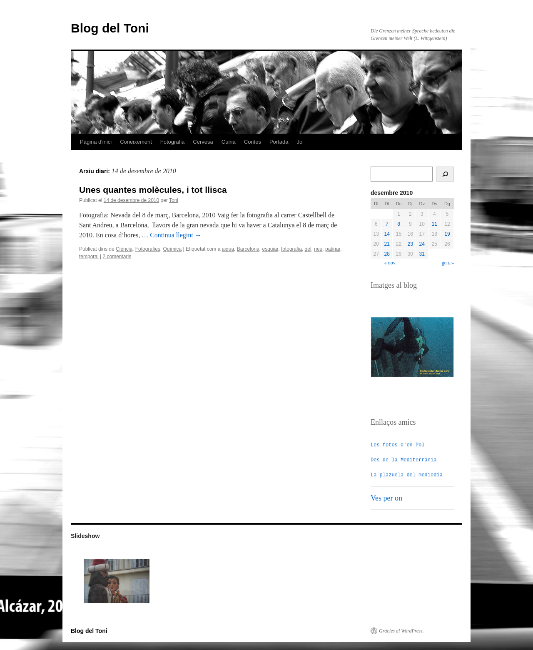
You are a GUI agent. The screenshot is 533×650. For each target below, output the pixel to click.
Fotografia (172, 142)
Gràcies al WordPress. (401, 630)
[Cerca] (445, 174)
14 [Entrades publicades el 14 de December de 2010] (387, 234)
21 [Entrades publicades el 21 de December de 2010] (387, 244)
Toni (173, 200)
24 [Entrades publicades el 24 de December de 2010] (422, 244)
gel (308, 249)
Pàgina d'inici (96, 142)
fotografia (291, 249)
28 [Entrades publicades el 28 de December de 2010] (387, 254)
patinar (332, 249)
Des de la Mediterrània (403, 459)
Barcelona (248, 249)
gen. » (448, 263)
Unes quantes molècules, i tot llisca (153, 189)
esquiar (270, 249)
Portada (279, 142)
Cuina (229, 142)
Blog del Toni (110, 28)
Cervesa (203, 142)
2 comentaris (117, 256)
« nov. (390, 263)
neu (318, 249)
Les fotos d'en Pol (398, 444)
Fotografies (147, 249)
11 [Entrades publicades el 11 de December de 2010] (434, 224)
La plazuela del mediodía (407, 474)
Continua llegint (176, 235)
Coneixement (136, 142)
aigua (228, 249)
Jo (300, 142)
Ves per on (386, 497)
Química (172, 249)
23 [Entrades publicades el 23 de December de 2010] (410, 244)
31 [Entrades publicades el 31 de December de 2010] (422, 254)
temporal (89, 256)
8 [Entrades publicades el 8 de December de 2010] (398, 224)
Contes (252, 142)
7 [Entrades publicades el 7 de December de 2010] (387, 224)
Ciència (124, 249)
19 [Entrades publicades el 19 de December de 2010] (447, 234)
